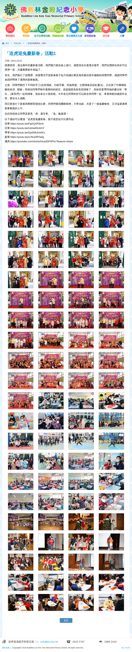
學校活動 (17, 43)
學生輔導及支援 (74, 34)
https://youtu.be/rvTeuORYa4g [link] (27, 137)
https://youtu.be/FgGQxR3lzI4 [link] (27, 123)
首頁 (7, 43)
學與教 (27, 34)
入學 (123, 34)
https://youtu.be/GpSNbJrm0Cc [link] (27, 132)
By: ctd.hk (126, 648)
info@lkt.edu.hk (49, 641)
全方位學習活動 (42, 34)
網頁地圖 (6, 648)
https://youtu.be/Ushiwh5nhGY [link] (27, 128)
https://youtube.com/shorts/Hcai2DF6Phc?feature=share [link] (41, 141)
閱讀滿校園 (59, 34)
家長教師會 (91, 34)
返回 (66, 620)
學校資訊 (11, 34)
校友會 (107, 34)
